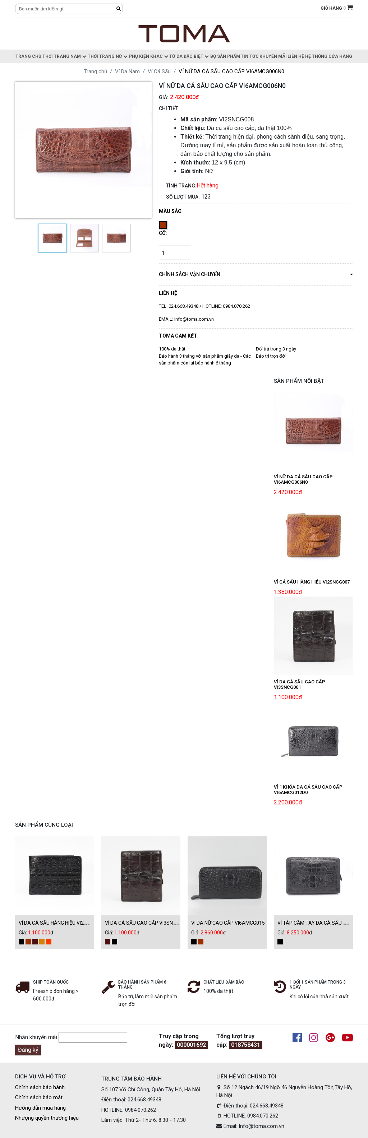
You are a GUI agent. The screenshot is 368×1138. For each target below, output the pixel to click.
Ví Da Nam (127, 71)
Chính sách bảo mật (39, 1097)
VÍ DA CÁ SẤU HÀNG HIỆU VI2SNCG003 (62, 923)
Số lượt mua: (183, 197)
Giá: (164, 97)
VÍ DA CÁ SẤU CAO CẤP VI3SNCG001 (146, 923)
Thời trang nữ (108, 56)
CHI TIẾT (168, 108)
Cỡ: (163, 233)
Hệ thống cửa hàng (328, 56)
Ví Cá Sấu (159, 71)
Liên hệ (296, 56)
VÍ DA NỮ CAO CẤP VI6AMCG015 (228, 923)
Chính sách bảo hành (40, 1087)
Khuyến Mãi (273, 56)
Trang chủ (28, 56)
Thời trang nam (64, 56)
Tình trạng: (181, 186)
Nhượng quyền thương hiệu (47, 1118)
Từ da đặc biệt (189, 56)
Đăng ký (28, 1049)
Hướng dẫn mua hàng (40, 1108)
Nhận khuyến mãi (36, 1037)
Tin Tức (250, 56)
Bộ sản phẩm (225, 56)
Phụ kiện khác (148, 56)
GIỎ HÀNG (337, 8)
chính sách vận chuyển (256, 274)
